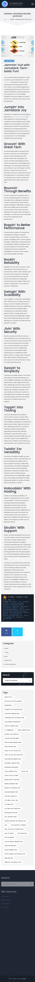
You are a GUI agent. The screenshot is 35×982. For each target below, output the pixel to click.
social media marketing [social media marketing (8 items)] (14, 841)
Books (6, 656)
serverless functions (11, 615)
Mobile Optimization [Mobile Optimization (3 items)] (12, 788)
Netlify (21, 609)
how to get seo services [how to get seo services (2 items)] (14, 755)
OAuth (27, 609)
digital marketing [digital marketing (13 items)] (11, 726)
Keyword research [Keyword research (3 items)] (11, 767)
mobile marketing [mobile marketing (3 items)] (11, 783)
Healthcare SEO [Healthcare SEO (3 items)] (10, 746)
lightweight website (10, 608)
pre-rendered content (11, 611)
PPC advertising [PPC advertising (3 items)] (11, 816)
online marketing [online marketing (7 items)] (11, 792)
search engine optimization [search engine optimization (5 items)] (15, 821)
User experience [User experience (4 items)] (10, 845)
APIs (20, 601)
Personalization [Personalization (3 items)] (11, 812)
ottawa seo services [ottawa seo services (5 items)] (12, 808)
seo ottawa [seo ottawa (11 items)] (9, 833)
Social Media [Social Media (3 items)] (9, 837)
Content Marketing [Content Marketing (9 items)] (12, 713)
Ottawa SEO (8, 660)
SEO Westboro (5, 904)
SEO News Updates (10, 664)
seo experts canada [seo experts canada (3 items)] (18, 825)
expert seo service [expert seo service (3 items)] (12, 734)
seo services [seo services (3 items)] (22, 833)
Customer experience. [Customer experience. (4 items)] (13, 721)
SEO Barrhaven (5, 901)
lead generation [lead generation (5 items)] (11, 771)
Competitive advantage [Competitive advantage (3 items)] (14, 709)
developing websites (18, 117)
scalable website (16, 612)
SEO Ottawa (5, 908)
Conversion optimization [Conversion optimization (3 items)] (14, 717)
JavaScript (24, 606)
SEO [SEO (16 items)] (6, 825)
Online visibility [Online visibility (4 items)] (11, 796)
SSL (21, 615)
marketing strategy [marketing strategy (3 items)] (12, 779)
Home (5, 19)
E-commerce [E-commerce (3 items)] (9, 730)
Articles (9, 61)
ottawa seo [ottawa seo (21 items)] (9, 804)
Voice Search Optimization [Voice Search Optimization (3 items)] (15, 854)
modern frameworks (10, 609)
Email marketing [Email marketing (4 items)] (24, 730)
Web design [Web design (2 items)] (9, 858)
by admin (11, 597)
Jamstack (7, 82)
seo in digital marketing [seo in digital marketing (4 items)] (14, 829)
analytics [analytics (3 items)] (8, 697)
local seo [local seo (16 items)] (25, 771)
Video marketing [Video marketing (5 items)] (11, 849)
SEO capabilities (16, 614)
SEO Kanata (5, 897)
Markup (22, 608)
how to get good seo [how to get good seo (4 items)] (13, 750)
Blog (7, 652)
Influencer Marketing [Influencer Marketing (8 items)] (13, 759)
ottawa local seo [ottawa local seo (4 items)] (11, 800)
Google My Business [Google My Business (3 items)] (12, 738)
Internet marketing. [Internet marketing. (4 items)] (12, 763)
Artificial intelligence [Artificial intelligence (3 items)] (13, 701)
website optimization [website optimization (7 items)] (13, 862)
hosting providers (17, 603)
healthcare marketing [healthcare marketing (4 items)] (13, 742)
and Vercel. (13, 601)
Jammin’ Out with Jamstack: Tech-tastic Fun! (17, 68)
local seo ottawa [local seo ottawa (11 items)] (11, 775)
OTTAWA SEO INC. (17, 978)
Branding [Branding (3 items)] (8, 705)
